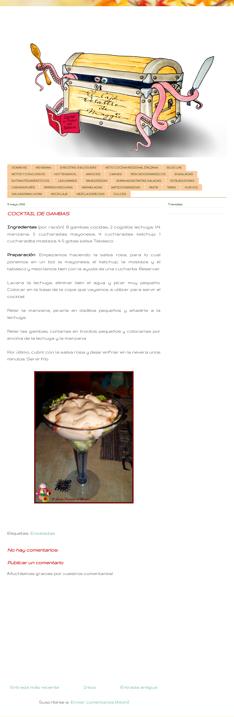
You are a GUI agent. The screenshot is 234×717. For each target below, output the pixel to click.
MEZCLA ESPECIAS (90, 194)
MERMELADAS (92, 187)
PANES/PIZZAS (96, 180)
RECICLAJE (59, 194)
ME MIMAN (43, 167)
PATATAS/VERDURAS (58, 187)
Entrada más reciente (34, 687)
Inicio (89, 687)
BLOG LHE (174, 167)
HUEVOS (191, 187)
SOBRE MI (19, 167)
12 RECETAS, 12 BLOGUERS (78, 167)
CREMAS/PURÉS (23, 187)
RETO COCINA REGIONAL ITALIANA (131, 167)
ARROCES (93, 174)
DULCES (119, 194)
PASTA (153, 187)
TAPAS (171, 187)
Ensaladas (42, 533)
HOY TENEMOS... (65, 174)
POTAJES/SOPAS (182, 180)
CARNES (115, 174)
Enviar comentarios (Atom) (100, 702)
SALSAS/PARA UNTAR (27, 194)
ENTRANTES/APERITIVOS (30, 180)
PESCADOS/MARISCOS (148, 174)
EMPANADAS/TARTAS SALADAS (138, 180)
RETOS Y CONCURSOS (28, 174)
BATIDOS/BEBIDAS (125, 187)
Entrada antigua (138, 687)
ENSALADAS (184, 174)
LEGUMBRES (67, 180)
